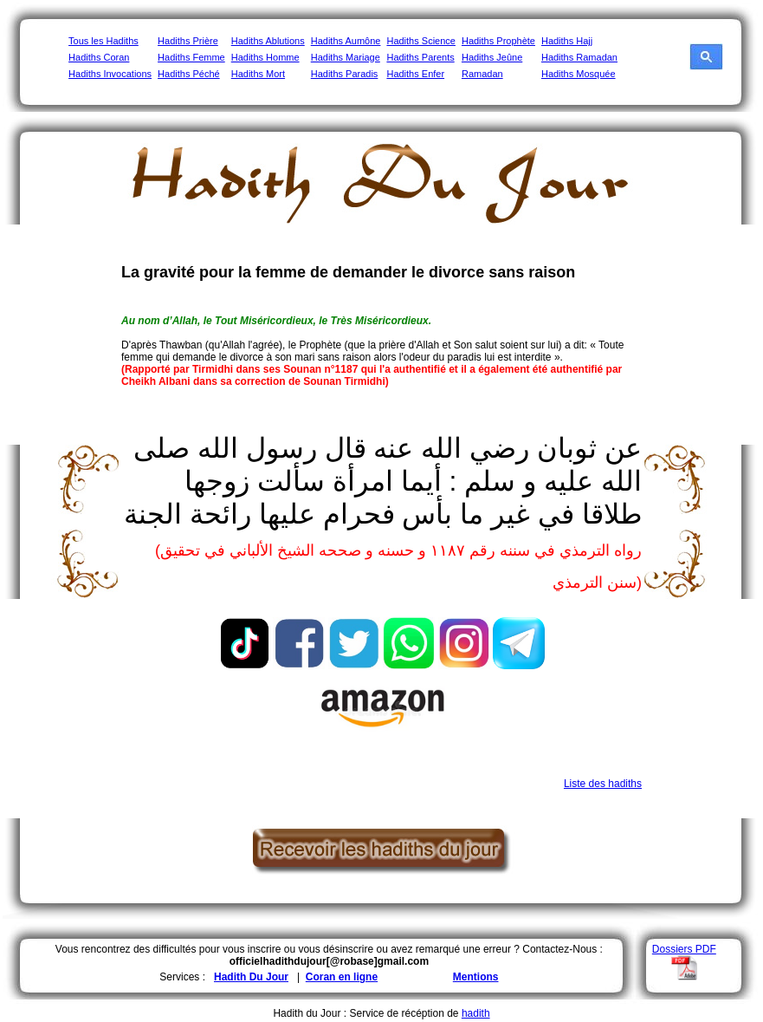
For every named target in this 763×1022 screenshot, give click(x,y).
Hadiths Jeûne (492, 57)
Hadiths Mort (258, 73)
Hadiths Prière (188, 41)
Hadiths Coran (98, 57)
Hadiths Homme (265, 57)
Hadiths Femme (191, 57)
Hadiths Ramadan (579, 57)
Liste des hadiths (603, 784)
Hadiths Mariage (345, 57)
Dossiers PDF (684, 949)
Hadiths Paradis (344, 73)
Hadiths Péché (189, 73)
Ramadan (482, 73)
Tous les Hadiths (103, 41)
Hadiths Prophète (498, 41)
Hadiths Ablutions (268, 41)
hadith (476, 1013)
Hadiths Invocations (110, 73)
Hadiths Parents (420, 57)
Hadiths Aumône (346, 41)
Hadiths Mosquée (578, 73)
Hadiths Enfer (415, 73)
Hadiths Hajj (566, 41)
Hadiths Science (421, 41)
